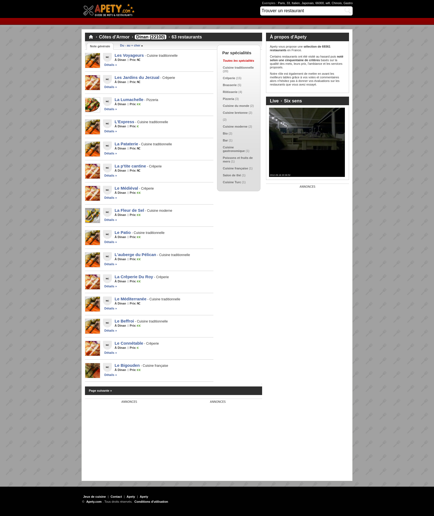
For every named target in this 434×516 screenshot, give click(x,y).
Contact (116, 496)
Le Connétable (129, 343)
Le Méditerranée (130, 298)
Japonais (307, 3)
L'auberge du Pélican (135, 254)
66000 (319, 3)
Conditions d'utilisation (151, 501)
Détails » (110, 64)
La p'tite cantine (130, 166)
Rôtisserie (230, 92)
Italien (296, 3)
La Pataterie (126, 143)
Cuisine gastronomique (234, 149)
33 (288, 3)
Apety (130, 496)
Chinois (337, 3)
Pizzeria (228, 98)
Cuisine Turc (232, 182)
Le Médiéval (126, 188)
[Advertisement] (126, 438)
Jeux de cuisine (94, 496)
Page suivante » (100, 390)
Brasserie (230, 85)
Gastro (348, 3)
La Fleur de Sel (129, 210)
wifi (328, 3)
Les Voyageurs (129, 55)
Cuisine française (235, 168)
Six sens (293, 101)
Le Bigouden (127, 365)
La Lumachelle (129, 99)
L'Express (124, 121)
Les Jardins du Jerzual (137, 77)
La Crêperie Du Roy (134, 276)
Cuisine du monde (236, 105)
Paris (281, 3)
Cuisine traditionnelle (238, 67)
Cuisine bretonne (235, 112)
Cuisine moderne (235, 126)
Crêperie (229, 78)
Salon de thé (232, 175)
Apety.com (110, 9)
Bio (225, 133)
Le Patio (123, 232)
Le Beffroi (124, 321)
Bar (225, 140)
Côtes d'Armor (114, 37)
